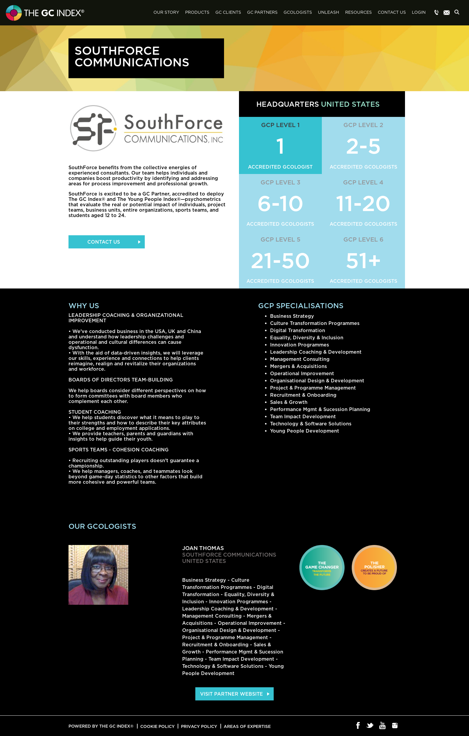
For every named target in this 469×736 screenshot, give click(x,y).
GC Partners (262, 12)
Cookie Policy (157, 726)
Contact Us (392, 12)
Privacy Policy (199, 726)
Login (419, 12)
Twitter (370, 726)
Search (459, 13)
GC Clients (228, 12)
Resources (358, 12)
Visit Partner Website (231, 694)
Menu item (436, 12)
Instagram (395, 726)
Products (197, 12)
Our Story (166, 12)
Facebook (358, 726)
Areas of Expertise (247, 726)
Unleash (328, 12)
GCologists (298, 12)
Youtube (382, 726)
